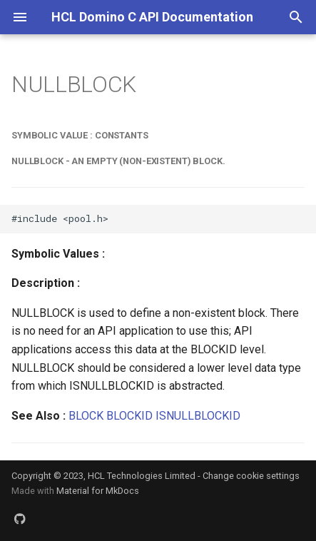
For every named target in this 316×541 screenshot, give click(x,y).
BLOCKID (129, 416)
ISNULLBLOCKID (198, 416)
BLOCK (85, 416)
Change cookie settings (251, 475)
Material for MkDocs (97, 490)
